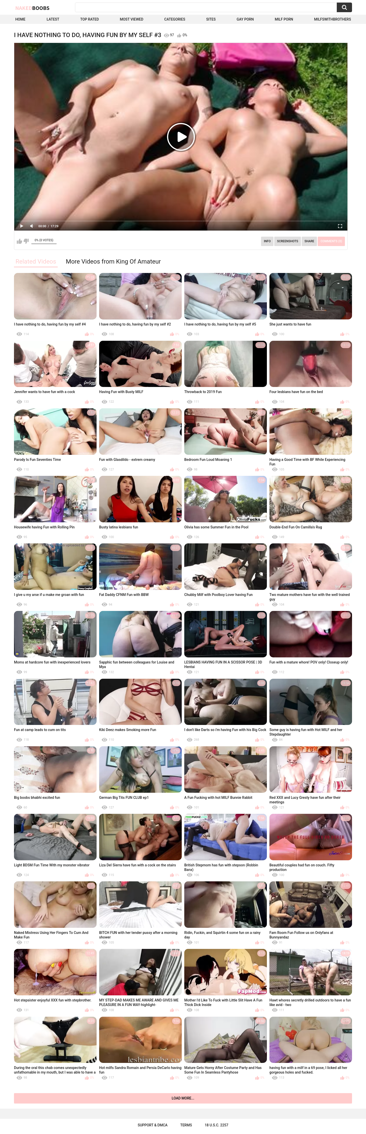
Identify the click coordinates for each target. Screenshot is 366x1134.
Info (267, 241)
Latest (53, 19)
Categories (174, 19)
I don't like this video (26, 241)
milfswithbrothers (332, 19)
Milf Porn (284, 19)
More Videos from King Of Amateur (113, 261)
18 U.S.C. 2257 (216, 1125)
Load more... (183, 1098)
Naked (32, 7)
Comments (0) (331, 241)
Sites (211, 19)
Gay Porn (245, 19)
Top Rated (89, 19)
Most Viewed (131, 19)
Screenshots (287, 241)
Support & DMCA (152, 1125)
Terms (186, 1125)
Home (20, 19)
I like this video (19, 241)
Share (309, 241)
